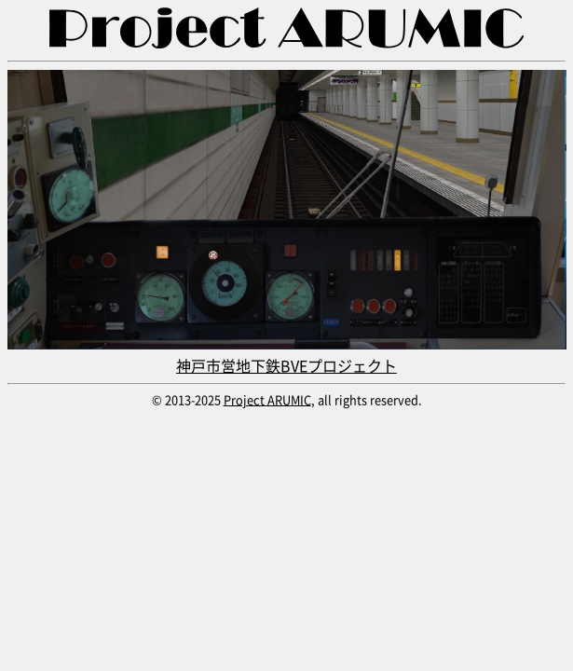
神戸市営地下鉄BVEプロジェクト (286, 354)
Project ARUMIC (267, 399)
